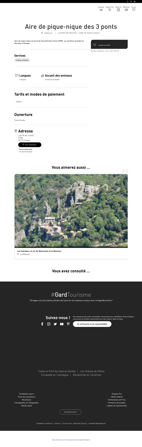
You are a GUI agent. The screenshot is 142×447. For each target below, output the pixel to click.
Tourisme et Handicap (44, 424)
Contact (57, 424)
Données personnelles (97, 424)
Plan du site (67, 424)
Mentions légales (80, 424)
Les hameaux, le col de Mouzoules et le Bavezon (39, 251)
